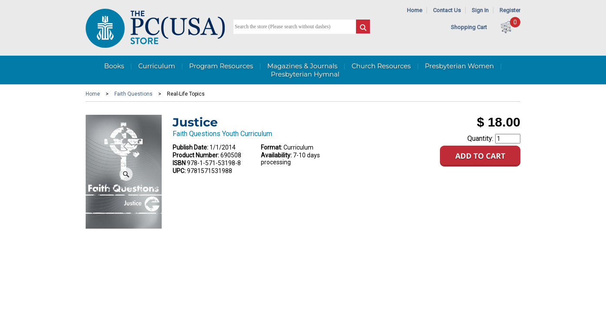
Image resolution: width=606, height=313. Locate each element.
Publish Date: (190, 147)
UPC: (179, 170)
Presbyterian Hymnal (305, 74)
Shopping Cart (469, 27)
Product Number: (196, 155)
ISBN (179, 163)
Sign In (480, 10)
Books (114, 66)
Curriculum (156, 66)
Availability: (276, 155)
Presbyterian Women (459, 66)
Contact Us (447, 10)
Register (509, 10)
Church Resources (381, 66)
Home (414, 10)
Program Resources (221, 66)
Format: (271, 147)
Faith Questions (133, 94)
